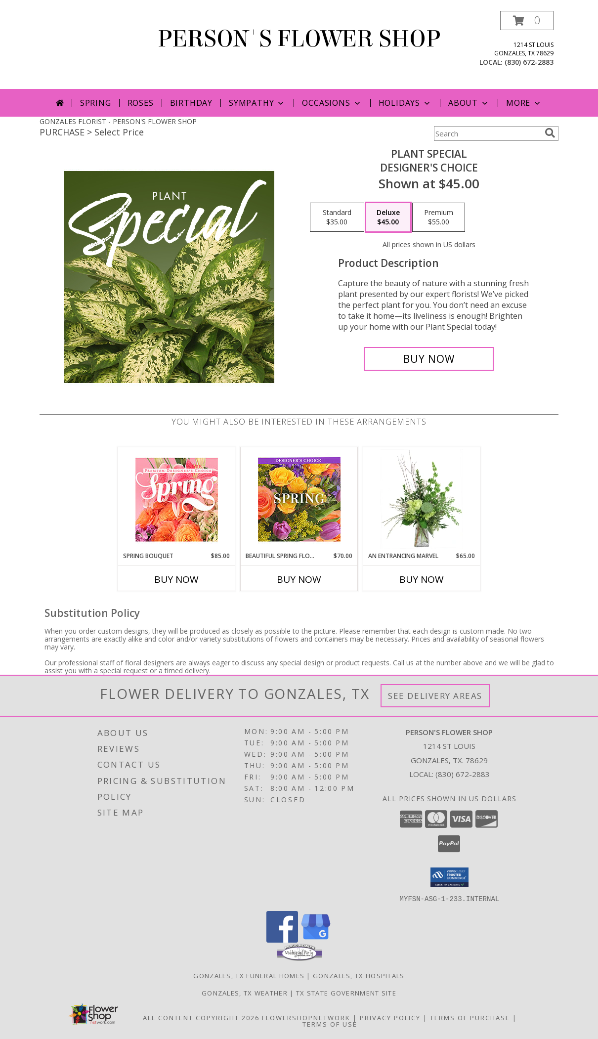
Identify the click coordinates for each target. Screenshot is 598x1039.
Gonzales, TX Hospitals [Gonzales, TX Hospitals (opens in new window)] (359, 975)
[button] (527, 20)
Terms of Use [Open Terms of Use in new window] (329, 1023)
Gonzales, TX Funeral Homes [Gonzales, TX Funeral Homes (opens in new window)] (248, 975)
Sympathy (257, 102)
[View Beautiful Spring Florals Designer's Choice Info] (299, 499)
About (469, 102)
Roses (141, 102)
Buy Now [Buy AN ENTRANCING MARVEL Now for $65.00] (421, 579)
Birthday (191, 102)
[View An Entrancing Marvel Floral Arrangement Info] (422, 499)
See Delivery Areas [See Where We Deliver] (435, 695)
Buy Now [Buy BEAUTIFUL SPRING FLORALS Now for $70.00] (299, 579)
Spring (95, 102)
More (524, 102)
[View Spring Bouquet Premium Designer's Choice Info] (176, 499)
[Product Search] (487, 133)
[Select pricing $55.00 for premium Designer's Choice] (439, 217)
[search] (550, 133)
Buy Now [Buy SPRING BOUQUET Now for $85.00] (176, 579)
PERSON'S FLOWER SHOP (299, 39)
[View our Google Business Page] (316, 939)
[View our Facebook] (282, 939)
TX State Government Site (346, 992)
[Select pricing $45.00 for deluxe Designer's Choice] (388, 217)
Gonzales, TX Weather (245, 992)
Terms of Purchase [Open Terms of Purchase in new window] (470, 1017)
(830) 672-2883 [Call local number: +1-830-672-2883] (529, 62)
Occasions (332, 102)
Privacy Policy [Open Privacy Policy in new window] (390, 1017)
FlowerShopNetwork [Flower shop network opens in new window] (306, 1017)
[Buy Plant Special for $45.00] (429, 359)
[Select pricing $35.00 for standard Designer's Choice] (337, 217)
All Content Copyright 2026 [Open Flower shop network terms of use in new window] (201, 1017)
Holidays (405, 102)
